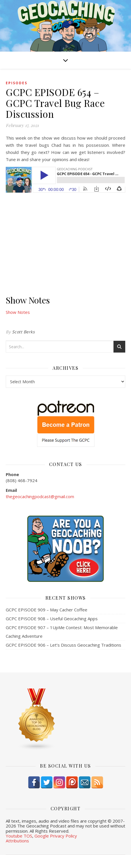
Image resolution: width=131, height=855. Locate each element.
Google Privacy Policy (55, 836)
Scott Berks (23, 331)
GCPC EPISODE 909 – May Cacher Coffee (46, 610)
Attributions (17, 841)
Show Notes (18, 312)
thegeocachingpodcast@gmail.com (40, 496)
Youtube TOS (19, 836)
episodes (16, 83)
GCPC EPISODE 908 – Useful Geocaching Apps (52, 618)
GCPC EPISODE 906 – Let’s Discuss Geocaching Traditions (63, 645)
